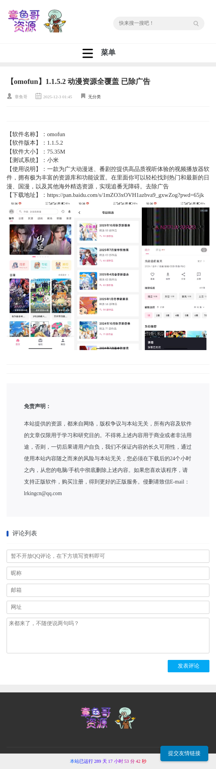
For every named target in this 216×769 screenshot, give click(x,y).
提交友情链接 (184, 753)
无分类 (94, 96)
